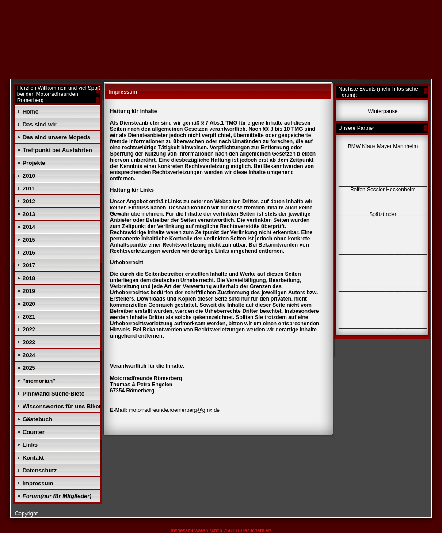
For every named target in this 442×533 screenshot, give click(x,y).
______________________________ (383, 326)
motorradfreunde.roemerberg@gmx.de (174, 410)
